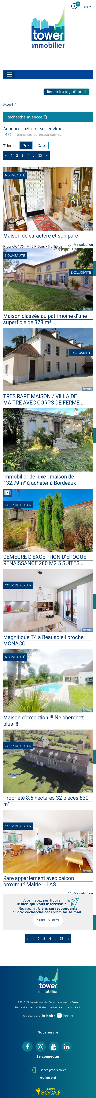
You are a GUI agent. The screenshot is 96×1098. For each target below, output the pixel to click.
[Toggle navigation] (9, 74)
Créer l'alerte (48, 920)
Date (41, 145)
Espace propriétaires (48, 1070)
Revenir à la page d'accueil (66, 92)
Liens (69, 1007)
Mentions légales (38, 1007)
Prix (26, 145)
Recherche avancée (26, 116)
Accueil (8, 104)
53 (62, 938)
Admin (78, 1007)
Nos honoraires (56, 1007)
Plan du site (21, 1007)
